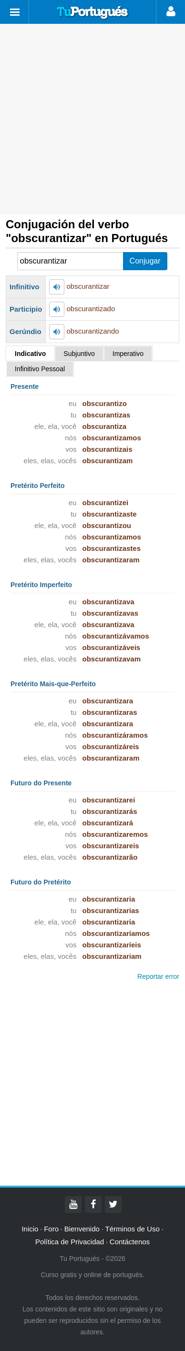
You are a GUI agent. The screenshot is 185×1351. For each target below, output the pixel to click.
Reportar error (158, 976)
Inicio (29, 1229)
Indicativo (30, 353)
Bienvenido (82, 1229)
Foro (51, 1229)
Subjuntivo (78, 353)
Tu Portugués (92, 13)
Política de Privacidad (69, 1242)
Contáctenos (130, 1242)
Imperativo (128, 353)
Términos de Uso (132, 1229)
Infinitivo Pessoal (40, 369)
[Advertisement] (92, 119)
